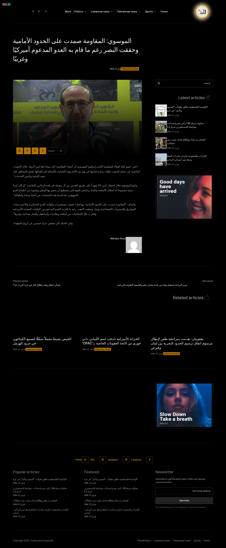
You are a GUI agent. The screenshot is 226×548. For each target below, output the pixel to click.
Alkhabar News (118, 238)
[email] (184, 491)
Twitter (78, 459)
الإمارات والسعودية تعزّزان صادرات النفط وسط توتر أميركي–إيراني (187, 158)
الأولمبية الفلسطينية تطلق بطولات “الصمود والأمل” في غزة (39, 479)
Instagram (113, 459)
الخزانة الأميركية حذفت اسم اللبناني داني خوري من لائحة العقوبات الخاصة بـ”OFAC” (111, 341)
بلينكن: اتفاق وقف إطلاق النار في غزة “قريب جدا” (36, 285)
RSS (93, 459)
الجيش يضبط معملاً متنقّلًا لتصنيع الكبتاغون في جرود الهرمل (42, 341)
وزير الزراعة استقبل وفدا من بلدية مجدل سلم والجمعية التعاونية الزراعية (152, 285)
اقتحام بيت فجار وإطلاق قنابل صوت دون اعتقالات (35, 500)
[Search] (159, 83)
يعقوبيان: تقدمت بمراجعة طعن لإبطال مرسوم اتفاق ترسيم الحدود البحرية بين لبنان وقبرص (182, 343)
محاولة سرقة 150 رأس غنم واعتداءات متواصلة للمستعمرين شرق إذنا (185, 125)
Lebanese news (130, 69)
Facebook (137, 459)
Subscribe (184, 500)
